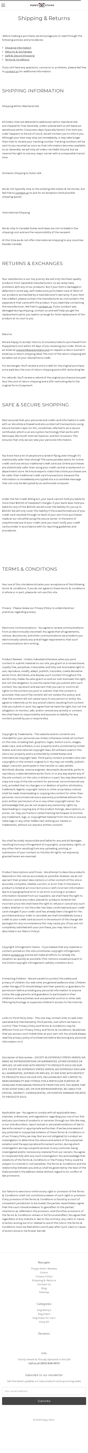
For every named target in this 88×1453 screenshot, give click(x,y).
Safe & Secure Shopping (20, 55)
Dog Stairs (44, 1314)
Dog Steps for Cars (44, 1318)
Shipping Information (18, 47)
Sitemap (44, 1292)
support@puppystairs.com (33, 350)
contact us (12, 71)
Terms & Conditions (17, 59)
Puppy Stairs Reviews (44, 1268)
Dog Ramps (44, 1310)
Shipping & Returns (44, 1280)
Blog (44, 1288)
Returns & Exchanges (18, 51)
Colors (44, 1272)
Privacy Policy (44, 1276)
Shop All (44, 1321)
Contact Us (44, 1284)
